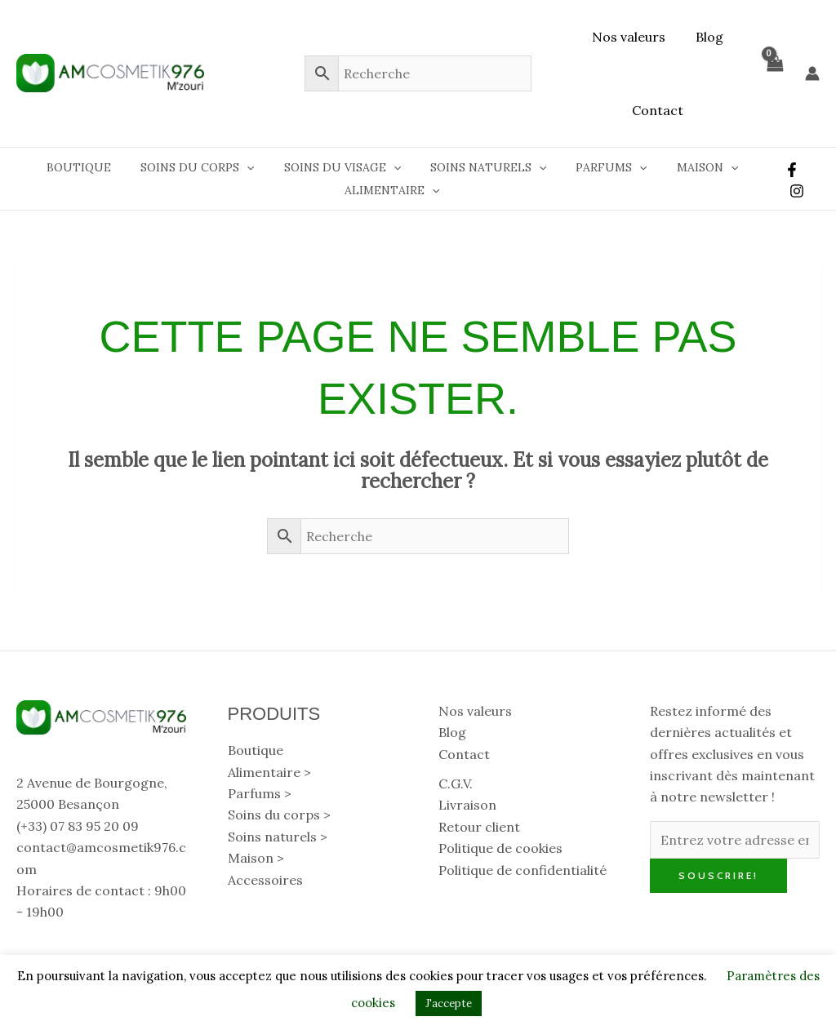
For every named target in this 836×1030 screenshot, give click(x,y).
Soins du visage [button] (344, 167)
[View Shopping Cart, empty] (774, 73)
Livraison (467, 805)
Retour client (479, 827)
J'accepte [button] (448, 1003)
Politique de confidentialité (522, 870)
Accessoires (265, 880)
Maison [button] (690, 167)
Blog (708, 37)
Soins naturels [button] (484, 167)
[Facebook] (790, 169)
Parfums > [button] (259, 793)
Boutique (94, 167)
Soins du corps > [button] (279, 814)
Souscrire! (718, 875)
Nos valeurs (631, 37)
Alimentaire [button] (391, 190)
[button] (255, 167)
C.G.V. (455, 783)
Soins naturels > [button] (277, 836)
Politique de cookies (500, 848)
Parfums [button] (600, 167)
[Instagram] (795, 191)
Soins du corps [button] (206, 167)
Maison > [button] (256, 858)
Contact (657, 110)
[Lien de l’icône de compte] (812, 73)
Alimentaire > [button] (269, 772)
